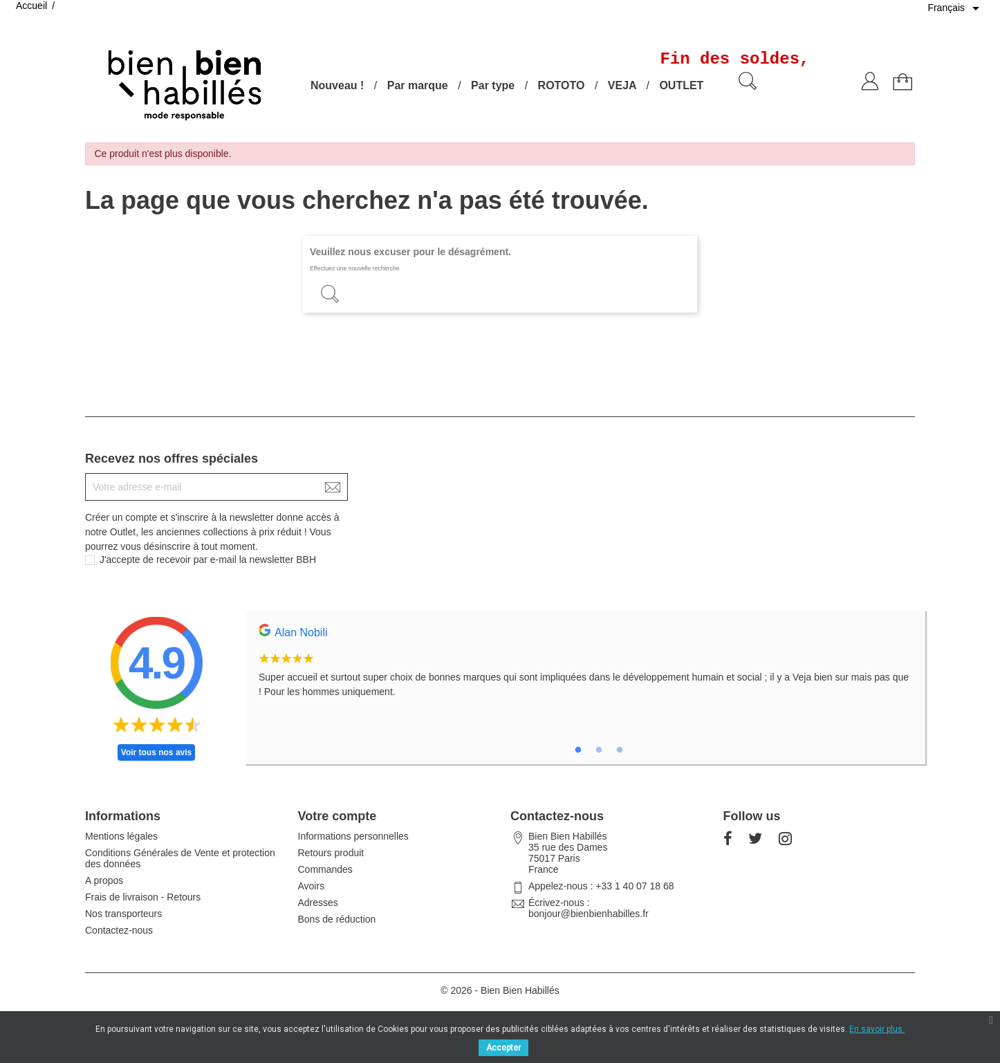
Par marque (417, 85)
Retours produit (331, 852)
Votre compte (337, 816)
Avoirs (311, 885)
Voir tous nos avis (156, 752)
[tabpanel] (585, 669)
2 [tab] (599, 750)
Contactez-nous (119, 930)
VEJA (622, 85)
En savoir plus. (877, 1029)
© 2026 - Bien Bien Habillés (500, 990)
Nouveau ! (337, 85)
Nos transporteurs (123, 913)
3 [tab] (620, 750)
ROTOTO (561, 85)
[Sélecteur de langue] (955, 8)
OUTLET (681, 85)
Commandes (325, 869)
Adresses (318, 902)
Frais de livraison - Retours (143, 897)
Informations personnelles (353, 836)
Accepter (503, 1048)
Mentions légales (121, 836)
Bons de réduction (337, 919)
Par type (493, 85)
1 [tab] (578, 750)
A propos (104, 880)
